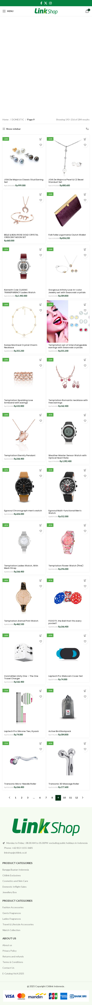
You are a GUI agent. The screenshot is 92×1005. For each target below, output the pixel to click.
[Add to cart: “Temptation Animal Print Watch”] (41, 580)
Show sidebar (13, 129)
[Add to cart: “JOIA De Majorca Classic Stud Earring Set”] (41, 139)
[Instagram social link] (50, 3)
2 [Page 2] (21, 797)
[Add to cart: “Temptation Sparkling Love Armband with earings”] (41, 360)
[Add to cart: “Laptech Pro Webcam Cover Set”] (85, 635)
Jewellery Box (9, 892)
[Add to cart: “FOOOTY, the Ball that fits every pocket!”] (85, 580)
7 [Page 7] (46, 797)
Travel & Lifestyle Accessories (18, 924)
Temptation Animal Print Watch (21, 620)
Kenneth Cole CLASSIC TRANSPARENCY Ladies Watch (19, 291)
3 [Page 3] (27, 797)
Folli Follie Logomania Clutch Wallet (67, 234)
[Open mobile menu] (8, 11)
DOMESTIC (18, 119)
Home (5, 119)
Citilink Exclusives (11, 875)
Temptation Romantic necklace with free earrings (68, 401)
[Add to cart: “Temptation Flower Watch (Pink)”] (85, 525)
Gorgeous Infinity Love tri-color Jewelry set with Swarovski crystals (67, 291)
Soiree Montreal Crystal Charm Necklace (20, 346)
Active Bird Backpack (59, 731)
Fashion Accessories (13, 907)
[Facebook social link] (41, 3)
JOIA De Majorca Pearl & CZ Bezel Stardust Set (65, 180)
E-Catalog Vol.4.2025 (13, 973)
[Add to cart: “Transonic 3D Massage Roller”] (85, 743)
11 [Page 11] (70, 797)
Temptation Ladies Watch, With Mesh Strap (21, 566)
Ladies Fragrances (11, 918)
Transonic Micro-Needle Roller (20, 783)
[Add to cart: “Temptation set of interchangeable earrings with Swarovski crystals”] (85, 305)
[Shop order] (87, 128)
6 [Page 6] (40, 797)
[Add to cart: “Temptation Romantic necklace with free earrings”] (85, 360)
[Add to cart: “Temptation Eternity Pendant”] (41, 415)
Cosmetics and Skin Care (15, 881)
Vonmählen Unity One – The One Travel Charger (21, 677)
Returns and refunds (13, 956)
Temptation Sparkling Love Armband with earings (18, 401)
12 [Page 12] (76, 797)
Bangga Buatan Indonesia (15, 869)
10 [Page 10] (64, 797)
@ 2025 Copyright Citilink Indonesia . (46, 986)
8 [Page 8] (52, 797)
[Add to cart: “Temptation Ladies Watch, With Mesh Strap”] (41, 525)
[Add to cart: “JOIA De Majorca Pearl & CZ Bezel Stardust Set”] (85, 139)
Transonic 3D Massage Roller (63, 783)
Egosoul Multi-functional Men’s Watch (64, 511)
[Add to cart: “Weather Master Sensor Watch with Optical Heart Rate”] (85, 415)
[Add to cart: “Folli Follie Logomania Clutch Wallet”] (85, 194)
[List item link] (46, 848)
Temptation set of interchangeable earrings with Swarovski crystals (67, 346)
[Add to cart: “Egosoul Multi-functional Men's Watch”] (85, 470)
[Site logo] (46, 10)
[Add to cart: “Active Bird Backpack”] (85, 691)
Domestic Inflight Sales (14, 886)
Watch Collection (11, 930)
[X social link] (45, 3)
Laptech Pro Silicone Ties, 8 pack (21, 731)
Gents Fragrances (11, 913)
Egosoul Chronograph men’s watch (23, 510)
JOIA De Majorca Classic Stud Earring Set (23, 180)
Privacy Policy (9, 950)
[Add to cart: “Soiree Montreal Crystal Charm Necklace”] (41, 305)
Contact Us (8, 967)
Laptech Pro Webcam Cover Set (65, 676)
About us (7, 945)
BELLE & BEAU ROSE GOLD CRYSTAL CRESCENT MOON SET (21, 236)
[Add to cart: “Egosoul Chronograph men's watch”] (41, 470)
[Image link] (46, 826)
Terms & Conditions (12, 962)
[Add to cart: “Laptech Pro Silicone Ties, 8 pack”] (41, 691)
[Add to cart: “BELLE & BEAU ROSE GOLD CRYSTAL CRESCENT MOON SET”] (41, 194)
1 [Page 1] (15, 797)
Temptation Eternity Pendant (19, 455)
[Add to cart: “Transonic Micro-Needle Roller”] (41, 743)
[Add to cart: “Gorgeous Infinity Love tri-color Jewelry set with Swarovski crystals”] (85, 249)
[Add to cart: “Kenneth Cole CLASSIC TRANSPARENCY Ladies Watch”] (41, 249)
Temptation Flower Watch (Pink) (65, 565)
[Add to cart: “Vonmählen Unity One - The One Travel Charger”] (41, 635)
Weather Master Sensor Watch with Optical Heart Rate (67, 456)
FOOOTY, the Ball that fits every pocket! (64, 622)
